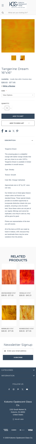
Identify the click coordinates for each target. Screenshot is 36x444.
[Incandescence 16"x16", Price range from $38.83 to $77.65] (27, 312)
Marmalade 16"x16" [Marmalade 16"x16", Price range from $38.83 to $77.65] (7, 329)
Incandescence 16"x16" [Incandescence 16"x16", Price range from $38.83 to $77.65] (26, 329)
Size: (3, 91)
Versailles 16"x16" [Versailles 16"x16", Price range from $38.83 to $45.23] (25, 293)
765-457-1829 (19, 419)
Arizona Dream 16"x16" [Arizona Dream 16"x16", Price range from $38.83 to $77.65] (8, 293)
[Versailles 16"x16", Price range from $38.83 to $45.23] (27, 277)
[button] (8, 86)
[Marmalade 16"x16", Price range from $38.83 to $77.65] (9, 312)
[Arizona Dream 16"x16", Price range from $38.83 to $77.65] (9, 277)
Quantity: (5, 103)
